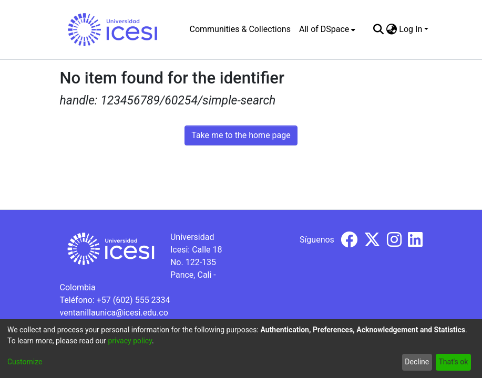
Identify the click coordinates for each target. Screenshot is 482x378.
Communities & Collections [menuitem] (240, 29)
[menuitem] (327, 29)
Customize (24, 362)
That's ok (453, 362)
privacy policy (130, 341)
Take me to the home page (241, 135)
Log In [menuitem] (410, 29)
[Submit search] (378, 29)
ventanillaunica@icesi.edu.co (114, 313)
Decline (417, 362)
